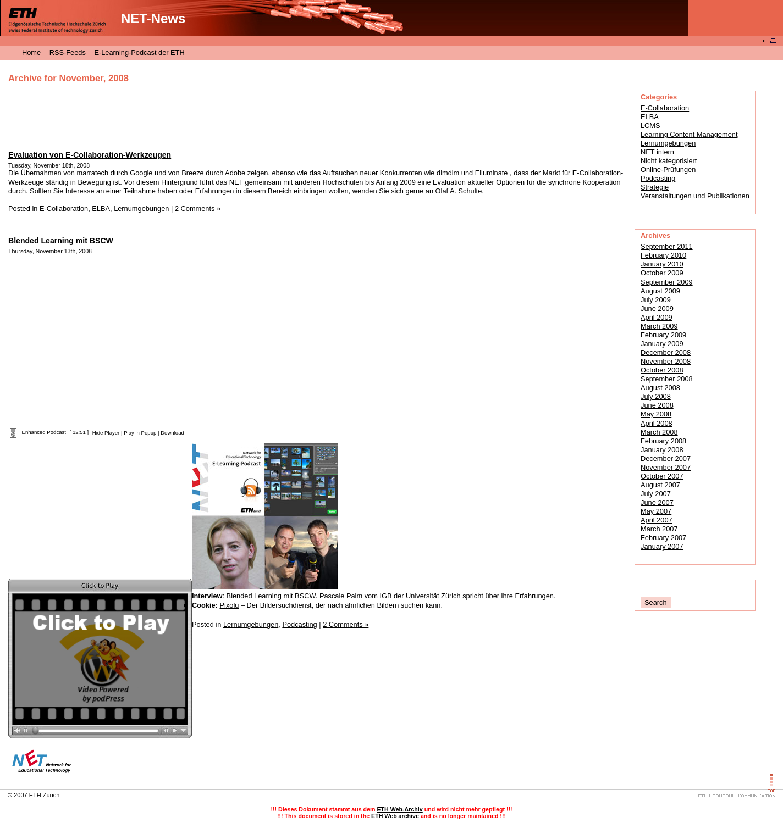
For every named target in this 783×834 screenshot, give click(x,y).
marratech (93, 173)
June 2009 (657, 308)
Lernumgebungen (668, 143)
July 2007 (656, 494)
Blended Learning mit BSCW (60, 240)
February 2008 (663, 441)
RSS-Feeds (67, 52)
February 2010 (663, 255)
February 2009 (663, 335)
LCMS (650, 125)
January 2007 (662, 546)
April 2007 (656, 520)
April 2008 (656, 423)
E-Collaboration (665, 108)
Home (31, 52)
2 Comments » (197, 208)
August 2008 (660, 387)
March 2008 (659, 432)
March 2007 (659, 529)
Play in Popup (140, 432)
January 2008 (662, 450)
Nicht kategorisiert (669, 161)
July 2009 (656, 300)
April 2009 (656, 317)
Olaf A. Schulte (458, 191)
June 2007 (657, 502)
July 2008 (656, 396)
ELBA (650, 117)
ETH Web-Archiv (399, 809)
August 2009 (660, 291)
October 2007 (662, 476)
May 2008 (656, 414)
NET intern (657, 152)
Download (172, 432)
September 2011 (667, 246)
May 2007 (656, 511)
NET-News (153, 18)
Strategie (655, 187)
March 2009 (659, 326)
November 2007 (666, 467)
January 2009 (662, 344)
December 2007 (666, 458)
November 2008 (666, 361)
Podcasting (658, 178)
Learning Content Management (689, 134)
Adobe (236, 173)
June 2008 (657, 405)
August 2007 (660, 485)
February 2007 (663, 537)
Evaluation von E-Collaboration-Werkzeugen (89, 155)
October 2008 (662, 370)
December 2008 (666, 352)
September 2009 (667, 282)
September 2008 (667, 379)
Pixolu (229, 605)
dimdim (448, 173)
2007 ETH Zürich (36, 795)
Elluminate (492, 173)
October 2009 (662, 273)
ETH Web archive (395, 816)
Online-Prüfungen (668, 169)
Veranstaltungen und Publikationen (695, 196)
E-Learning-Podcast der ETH (139, 52)
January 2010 (662, 264)
